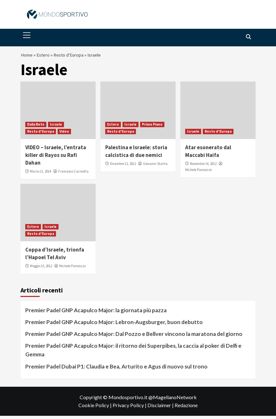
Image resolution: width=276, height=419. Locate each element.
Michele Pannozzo (198, 173)
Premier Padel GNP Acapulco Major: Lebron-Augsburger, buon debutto (114, 325)
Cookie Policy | (95, 408)
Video (64, 134)
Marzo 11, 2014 (40, 174)
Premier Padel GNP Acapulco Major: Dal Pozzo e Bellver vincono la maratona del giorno (133, 337)
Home (27, 56)
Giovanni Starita (155, 167)
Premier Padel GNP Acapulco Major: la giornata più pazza (96, 313)
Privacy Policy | (130, 408)
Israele (56, 127)
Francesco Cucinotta (73, 174)
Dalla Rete (35, 127)
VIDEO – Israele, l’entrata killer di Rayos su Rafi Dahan (55, 158)
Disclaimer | (161, 408)
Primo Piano (152, 127)
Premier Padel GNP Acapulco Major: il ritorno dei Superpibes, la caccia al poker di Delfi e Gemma (133, 353)
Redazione (186, 408)
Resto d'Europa (74, 56)
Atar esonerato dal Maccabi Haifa (208, 154)
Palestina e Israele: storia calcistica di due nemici (136, 154)
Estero (45, 56)
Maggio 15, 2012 (41, 269)
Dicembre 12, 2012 (123, 167)
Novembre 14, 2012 (203, 167)
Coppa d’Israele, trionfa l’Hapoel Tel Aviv (54, 256)
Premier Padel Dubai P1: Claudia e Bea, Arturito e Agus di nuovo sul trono (116, 369)
